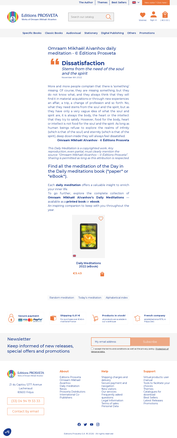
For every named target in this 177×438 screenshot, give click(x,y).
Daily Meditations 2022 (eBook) (88, 265)
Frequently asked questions (111, 396)
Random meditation (61, 297)
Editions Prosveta (70, 377)
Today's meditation (89, 297)
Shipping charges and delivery (114, 379)
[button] (7, 432)
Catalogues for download (152, 393)
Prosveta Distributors (72, 391)
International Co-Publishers (70, 396)
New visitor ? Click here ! (156, 2)
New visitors (108, 389)
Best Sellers (119, 2)
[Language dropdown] (136, 2)
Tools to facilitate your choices (156, 385)
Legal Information (112, 400)
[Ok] (109, 17)
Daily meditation (70, 386)
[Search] (91, 17)
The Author (85, 2)
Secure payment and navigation (114, 385)
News (63, 389)
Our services (108, 391)
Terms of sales (110, 403)
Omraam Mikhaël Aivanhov (70, 382)
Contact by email (25, 411)
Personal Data (110, 406)
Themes (102, 2)
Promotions (150, 403)
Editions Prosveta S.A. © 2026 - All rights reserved (88, 433)
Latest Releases (153, 400)
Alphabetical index (117, 297)
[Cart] (165, 15)
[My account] (153, 15)
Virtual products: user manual (156, 379)
